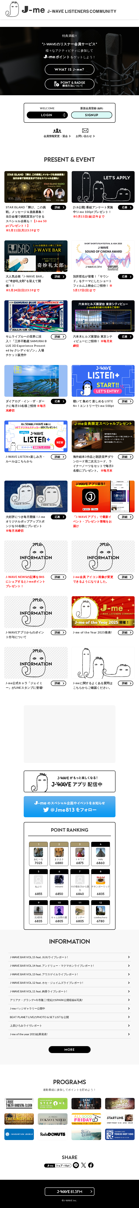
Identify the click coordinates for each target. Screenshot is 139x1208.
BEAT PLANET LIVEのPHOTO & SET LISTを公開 (39, 1017)
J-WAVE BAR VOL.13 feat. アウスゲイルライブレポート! (44, 974)
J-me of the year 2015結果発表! (29, 1034)
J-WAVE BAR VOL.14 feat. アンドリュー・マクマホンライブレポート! (52, 965)
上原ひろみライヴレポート (26, 1025)
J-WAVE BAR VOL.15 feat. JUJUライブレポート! (39, 957)
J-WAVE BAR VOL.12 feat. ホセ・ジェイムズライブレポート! (46, 982)
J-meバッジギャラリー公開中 (27, 1008)
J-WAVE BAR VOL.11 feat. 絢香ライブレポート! (38, 991)
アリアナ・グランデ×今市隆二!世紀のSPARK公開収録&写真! (46, 1000)
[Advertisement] (69, 734)
